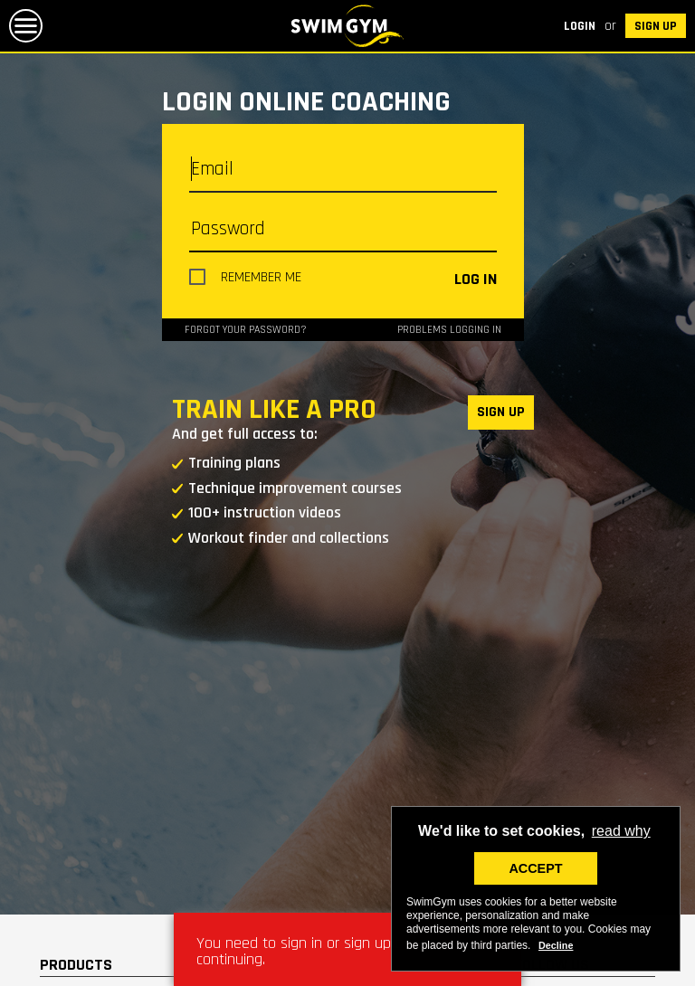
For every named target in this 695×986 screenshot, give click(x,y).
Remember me (261, 277)
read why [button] (621, 831)
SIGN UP (655, 26)
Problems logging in (449, 330)
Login (579, 26)
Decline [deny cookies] (555, 945)
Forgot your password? (246, 330)
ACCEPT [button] (535, 868)
